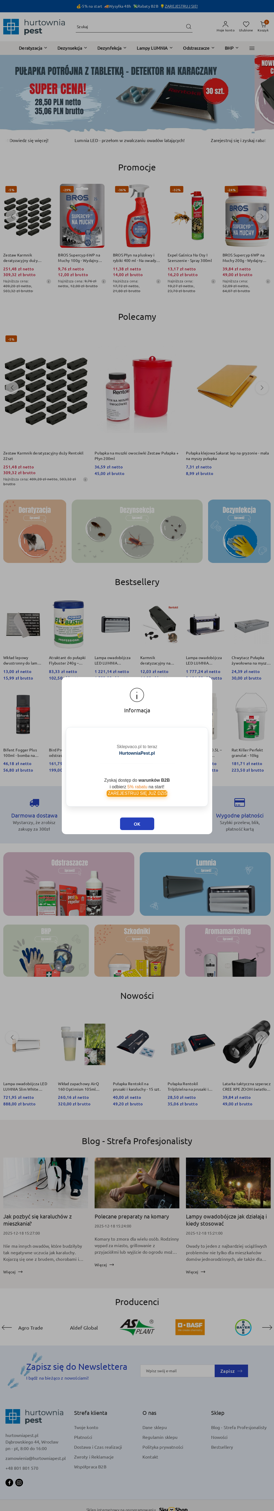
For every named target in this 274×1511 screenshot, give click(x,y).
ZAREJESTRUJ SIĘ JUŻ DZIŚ (137, 793)
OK (137, 824)
